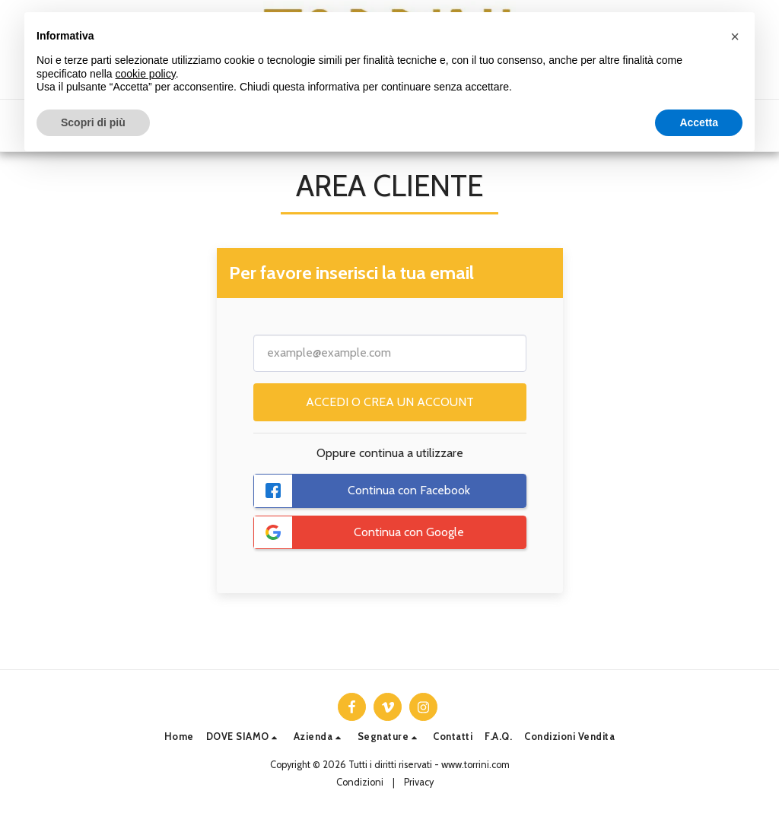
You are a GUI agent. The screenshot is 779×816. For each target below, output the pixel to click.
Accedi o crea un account (390, 402)
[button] (243, 737)
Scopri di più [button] (93, 122)
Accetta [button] (698, 122)
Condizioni (359, 782)
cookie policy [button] (146, 74)
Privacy (419, 782)
